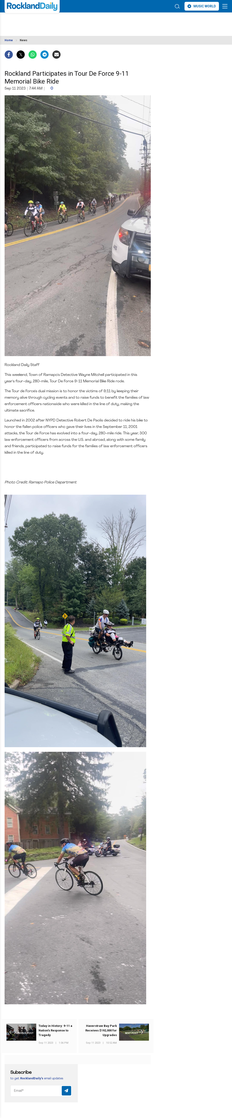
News (23, 40)
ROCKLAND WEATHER (45, 21)
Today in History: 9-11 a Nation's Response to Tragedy (55, 1030)
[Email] (41, 1091)
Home (9, 40)
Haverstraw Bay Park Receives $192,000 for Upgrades (101, 1030)
